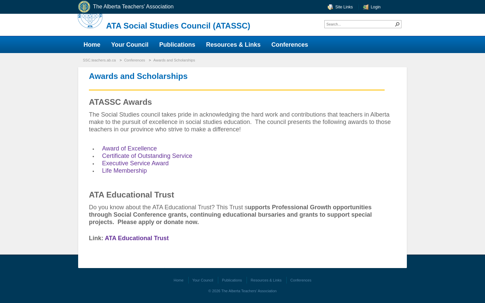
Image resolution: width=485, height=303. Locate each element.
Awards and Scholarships (174, 60)
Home (179, 280)
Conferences (134, 60)
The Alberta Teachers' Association (125, 7)
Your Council (202, 280)
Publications (232, 280)
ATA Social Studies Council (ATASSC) (178, 25)
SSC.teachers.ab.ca (99, 60)
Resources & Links (266, 280)
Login (376, 7)
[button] (397, 24)
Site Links (344, 7)
